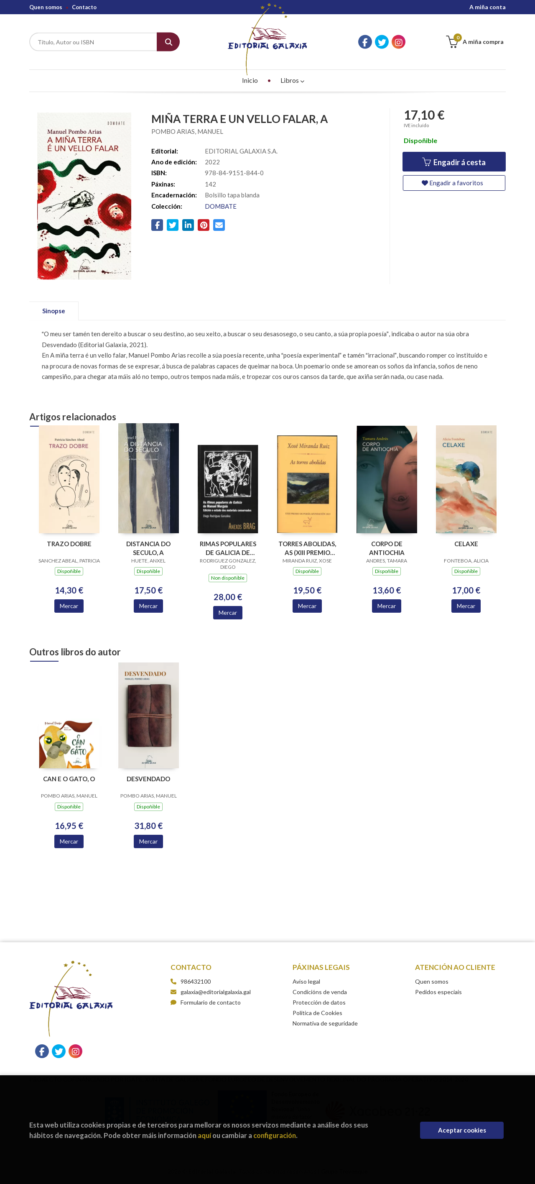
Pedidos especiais (438, 991)
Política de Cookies (317, 1012)
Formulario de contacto (206, 1002)
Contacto (84, 7)
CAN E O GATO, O (69, 779)
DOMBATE (221, 206)
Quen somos (45, 7)
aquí (204, 1135)
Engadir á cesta (454, 162)
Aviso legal (306, 981)
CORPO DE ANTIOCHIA (387, 548)
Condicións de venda (320, 991)
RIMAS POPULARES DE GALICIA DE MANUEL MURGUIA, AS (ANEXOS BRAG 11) (227, 548)
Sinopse (53, 311)
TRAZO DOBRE (69, 543)
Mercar (69, 605)
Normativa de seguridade (325, 1023)
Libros (292, 80)
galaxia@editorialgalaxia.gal (211, 991)
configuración (274, 1135)
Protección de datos (319, 1002)
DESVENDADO (148, 779)
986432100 (196, 981)
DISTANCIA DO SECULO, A (148, 548)
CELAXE (466, 543)
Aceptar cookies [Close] (462, 1130)
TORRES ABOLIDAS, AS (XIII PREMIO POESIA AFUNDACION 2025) (307, 548)
